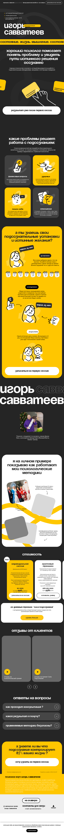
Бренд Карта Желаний (29, 2)
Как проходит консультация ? (24, 707)
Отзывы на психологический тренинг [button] (13, 677)
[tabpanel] (47, 673)
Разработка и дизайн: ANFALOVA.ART (48, 772)
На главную (42, 2)
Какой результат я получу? (23, 716)
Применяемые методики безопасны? (29, 726)
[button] (54, 2)
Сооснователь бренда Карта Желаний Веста (13, 18)
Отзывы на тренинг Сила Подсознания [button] (43, 677)
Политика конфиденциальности (14, 772)
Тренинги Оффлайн (8, 2)
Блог (36, 2)
